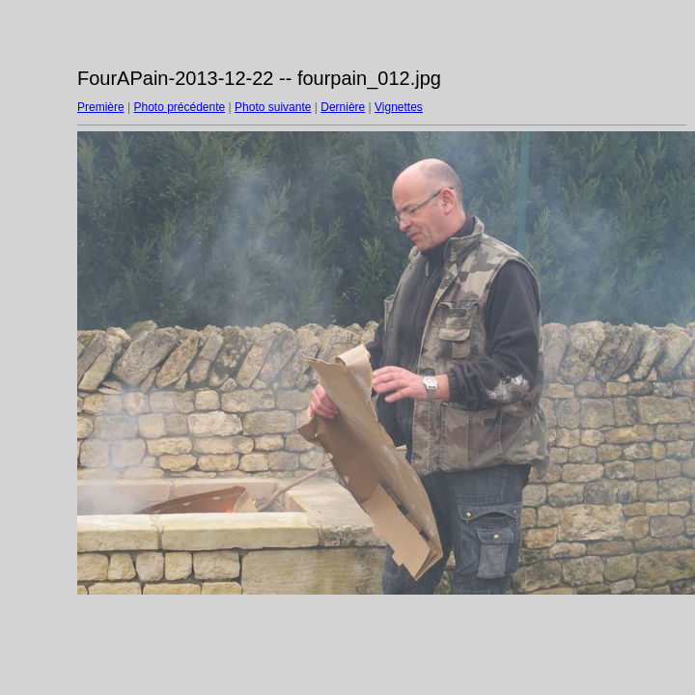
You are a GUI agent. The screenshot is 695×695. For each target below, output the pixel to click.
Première (101, 107)
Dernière (342, 107)
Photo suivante (273, 107)
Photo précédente (179, 107)
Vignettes (399, 107)
